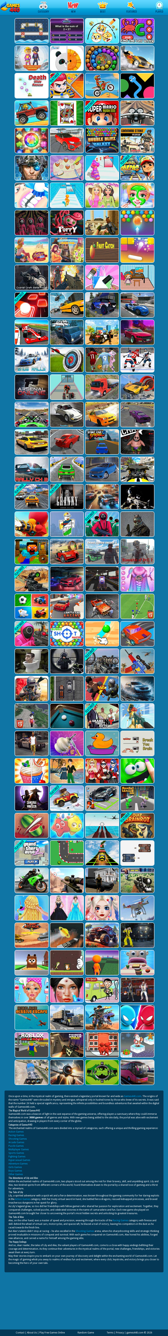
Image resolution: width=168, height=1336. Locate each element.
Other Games (15, 1174)
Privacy (120, 1332)
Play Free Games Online (52, 1332)
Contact (20, 1332)
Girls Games (15, 1167)
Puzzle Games (16, 1146)
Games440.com (132, 1096)
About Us (32, 1332)
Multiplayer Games (18, 1149)
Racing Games (16, 1135)
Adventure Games (18, 1163)
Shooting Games (17, 1138)
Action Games (16, 1131)
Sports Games (16, 1153)
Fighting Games (16, 1156)
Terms (110, 1332)
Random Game (86, 1332)
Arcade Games (16, 1142)
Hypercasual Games (19, 1160)
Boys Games (15, 1170)
